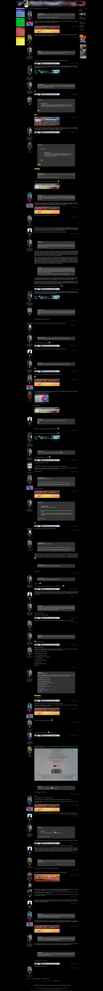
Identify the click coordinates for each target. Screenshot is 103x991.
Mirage (48, 181)
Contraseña (73, 3)
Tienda (18, 33)
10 (54, 980)
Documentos (19, 13)
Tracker (18, 25)
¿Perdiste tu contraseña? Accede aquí (82, 26)
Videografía (19, 40)
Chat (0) (18, 35)
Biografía (18, 43)
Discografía (19, 38)
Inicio (18, 8)
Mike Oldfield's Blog (30, 332)
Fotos (18, 21)
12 (56, 980)
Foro (17, 30)
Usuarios (18, 32)
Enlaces (18, 16)
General (32, 8)
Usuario (72, 2)
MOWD (18, 44)
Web (28, 152)
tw (29, 151)
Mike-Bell (55, 988)
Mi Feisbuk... (30, 58)
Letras (18, 41)
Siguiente (59, 980)
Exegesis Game (19, 24)
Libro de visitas (19, 29)
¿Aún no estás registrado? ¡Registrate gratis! (83, 22)
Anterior (44, 980)
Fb (28, 151)
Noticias (18, 12)
